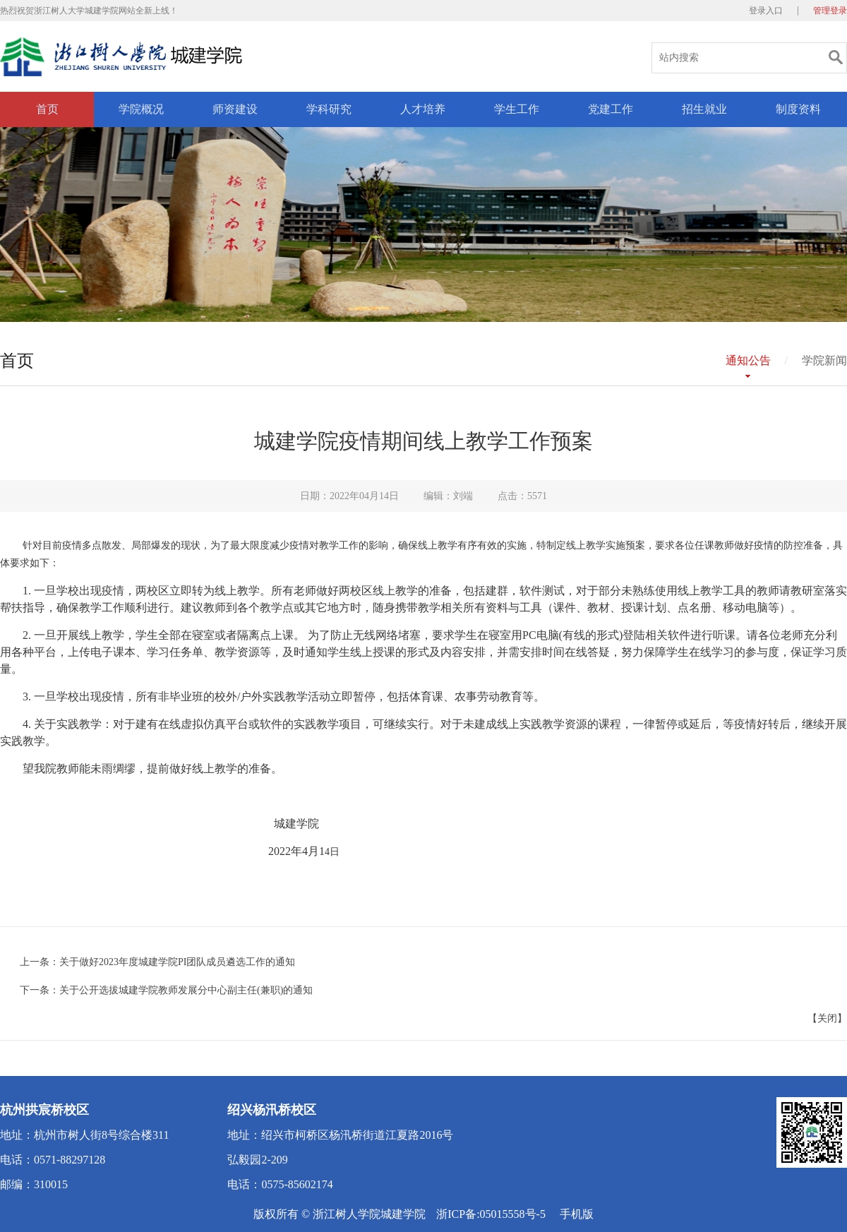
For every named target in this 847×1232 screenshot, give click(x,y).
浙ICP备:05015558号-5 (491, 1214)
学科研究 (329, 109)
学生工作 (516, 109)
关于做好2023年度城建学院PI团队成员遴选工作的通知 (177, 962)
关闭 (827, 1018)
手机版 (577, 1214)
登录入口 (766, 11)
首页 (47, 109)
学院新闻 (824, 360)
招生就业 (704, 109)
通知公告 (748, 360)
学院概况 (141, 109)
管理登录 (830, 11)
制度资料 (798, 109)
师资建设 (235, 109)
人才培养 (422, 109)
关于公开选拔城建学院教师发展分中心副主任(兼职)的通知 (186, 990)
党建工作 (610, 109)
